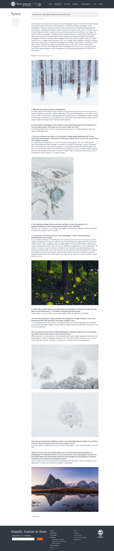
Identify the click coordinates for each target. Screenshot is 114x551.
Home (50, 4)
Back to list (35, 516)
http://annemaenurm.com (45, 56)
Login (100, 4)
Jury (95, 4)
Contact (76, 533)
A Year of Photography (80, 537)
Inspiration (58, 4)
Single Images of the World (58, 539)
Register (40, 539)
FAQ (75, 530)
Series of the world (56, 543)
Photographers (86, 4)
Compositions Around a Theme (59, 541)
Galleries (75, 4)
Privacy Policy (78, 535)
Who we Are (77, 539)
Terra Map (67, 4)
